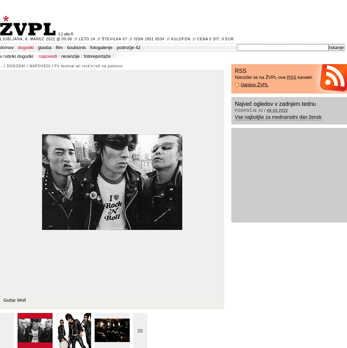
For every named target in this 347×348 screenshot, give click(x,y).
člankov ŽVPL (254, 84)
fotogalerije (101, 47)
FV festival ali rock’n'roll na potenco (89, 66)
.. (1, 66)
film (59, 47)
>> (140, 330)
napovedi (48, 56)
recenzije (70, 56)
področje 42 (129, 47)
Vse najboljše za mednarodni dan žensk (278, 117)
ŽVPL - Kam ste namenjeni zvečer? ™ (29, 26)
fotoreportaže (97, 56)
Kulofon (180, 39)
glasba (45, 47)
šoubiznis (76, 47)
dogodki (26, 47)
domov (7, 47)
